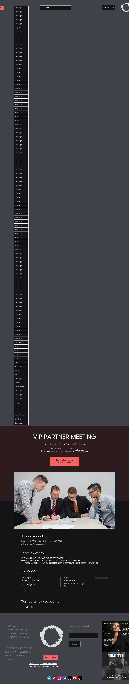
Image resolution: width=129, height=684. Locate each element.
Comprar (18, 383)
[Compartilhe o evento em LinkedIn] (32, 607)
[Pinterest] (54, 678)
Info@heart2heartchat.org (15, 629)
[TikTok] (80, 678)
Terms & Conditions (50, 666)
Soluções (18, 367)
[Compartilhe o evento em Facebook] (22, 607)
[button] (108, 7)
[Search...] (55, 8)
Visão (17, 371)
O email (71, 630)
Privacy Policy (35, 666)
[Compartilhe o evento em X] (27, 607)
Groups (17, 403)
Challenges (19, 423)
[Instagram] (59, 678)
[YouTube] (75, 678)
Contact (17, 36)
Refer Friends (20, 387)
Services (18, 342)
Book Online (19, 391)
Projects (18, 28)
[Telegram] (49, 678)
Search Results (20, 415)
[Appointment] (50, 657)
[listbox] (108, 7)
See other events (64, 462)
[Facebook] (64, 678)
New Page (18, 8)
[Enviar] (75, 644)
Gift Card (18, 419)
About (17, 346)
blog (16, 375)
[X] (70, 678)
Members (18, 411)
